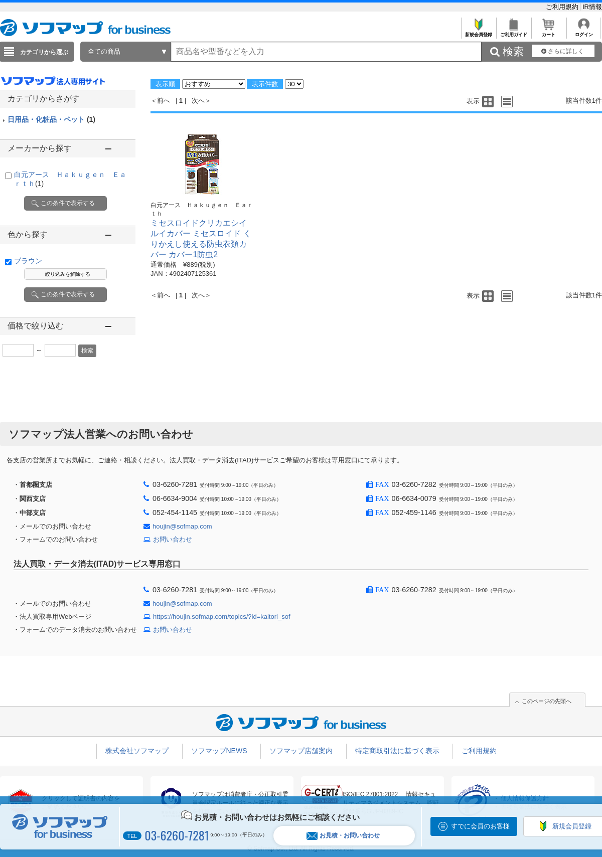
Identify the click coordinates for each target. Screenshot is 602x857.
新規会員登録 (478, 32)
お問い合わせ (172, 539)
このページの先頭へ (546, 701)
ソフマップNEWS (219, 751)
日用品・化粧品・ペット (51, 119)
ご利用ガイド (513, 32)
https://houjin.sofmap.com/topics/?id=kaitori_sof (221, 616)
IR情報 (592, 7)
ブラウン (28, 261)
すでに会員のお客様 (480, 826)
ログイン (583, 32)
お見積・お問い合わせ (343, 835)
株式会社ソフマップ (137, 751)
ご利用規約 (563, 7)
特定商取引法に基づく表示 (397, 751)
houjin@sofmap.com (182, 526)
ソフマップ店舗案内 (301, 751)
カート (548, 32)
